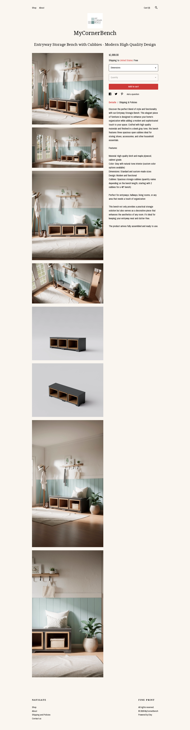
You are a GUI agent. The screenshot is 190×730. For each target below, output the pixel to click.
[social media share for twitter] (116, 94)
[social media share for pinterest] (122, 94)
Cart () (147, 7)
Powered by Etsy (145, 714)
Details (113, 102)
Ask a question (133, 94)
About (41, 7)
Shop (34, 7)
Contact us (36, 718)
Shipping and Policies (41, 714)
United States (126, 60)
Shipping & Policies (128, 102)
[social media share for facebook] (110, 94)
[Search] (156, 8)
